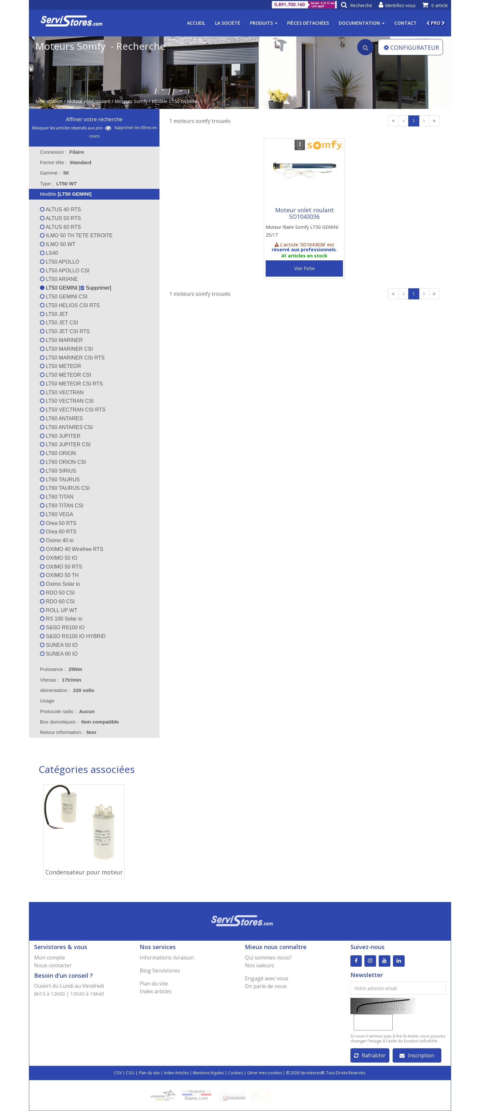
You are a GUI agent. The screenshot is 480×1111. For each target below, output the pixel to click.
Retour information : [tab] (68, 732)
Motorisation (49, 101)
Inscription (416, 1055)
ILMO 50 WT (57, 244)
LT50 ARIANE (59, 279)
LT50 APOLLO (59, 262)
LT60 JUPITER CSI (65, 444)
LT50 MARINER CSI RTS (72, 357)
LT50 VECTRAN (62, 392)
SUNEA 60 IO (59, 654)
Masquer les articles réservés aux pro (71, 128)
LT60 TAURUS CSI (65, 488)
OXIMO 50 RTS (61, 566)
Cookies (235, 1073)
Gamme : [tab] (54, 173)
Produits (263, 23)
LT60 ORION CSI (63, 462)
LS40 (49, 253)
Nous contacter (53, 965)
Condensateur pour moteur (84, 872)
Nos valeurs (259, 965)
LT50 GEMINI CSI (63, 296)
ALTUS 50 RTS (60, 218)
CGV (118, 1073)
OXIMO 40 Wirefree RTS (71, 549)
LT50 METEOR (60, 366)
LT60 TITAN (56, 497)
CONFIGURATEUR (411, 47)
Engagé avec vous (266, 978)
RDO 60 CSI (57, 601)
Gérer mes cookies (264, 1073)
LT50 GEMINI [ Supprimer (75, 288)
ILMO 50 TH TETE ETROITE (76, 235)
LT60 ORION (58, 453)
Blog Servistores (160, 970)
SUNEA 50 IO (59, 645)
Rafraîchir (369, 1055)
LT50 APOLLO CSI (64, 270)
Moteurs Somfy (131, 101)
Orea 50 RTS (58, 523)
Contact (405, 23)
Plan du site (154, 983)
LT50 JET (54, 314)
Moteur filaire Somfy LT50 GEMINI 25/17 (302, 231)
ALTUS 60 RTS (60, 227)
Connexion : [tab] (62, 152)
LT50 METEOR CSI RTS (71, 383)
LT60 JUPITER (60, 436)
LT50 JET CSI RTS (65, 331)
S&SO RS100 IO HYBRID (73, 636)
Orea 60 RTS (58, 531)
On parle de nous (266, 986)
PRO (435, 23)
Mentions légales (208, 1073)
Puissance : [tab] (61, 669)
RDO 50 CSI (57, 592)
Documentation (362, 23)
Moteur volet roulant (88, 101)
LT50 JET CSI (59, 322)
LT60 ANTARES (61, 418)
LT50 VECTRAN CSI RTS (73, 409)
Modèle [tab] (62, 194)
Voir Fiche (304, 268)
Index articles (156, 991)
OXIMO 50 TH (59, 575)
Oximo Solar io (60, 584)
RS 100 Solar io (61, 618)
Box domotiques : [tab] (79, 722)
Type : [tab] (58, 183)
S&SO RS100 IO (62, 627)
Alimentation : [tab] (67, 690)
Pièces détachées (308, 23)
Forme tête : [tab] (65, 162)
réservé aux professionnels (304, 249)
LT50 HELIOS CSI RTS (70, 305)
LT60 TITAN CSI (61, 505)
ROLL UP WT (58, 610)
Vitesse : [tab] (60, 680)
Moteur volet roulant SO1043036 (304, 213)
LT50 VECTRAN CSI (67, 401)
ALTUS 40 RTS (60, 209)
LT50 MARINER (61, 340)
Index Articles (176, 1073)
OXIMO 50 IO (58, 558)
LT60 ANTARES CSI (66, 427)
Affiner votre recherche (94, 119)
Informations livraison (167, 957)
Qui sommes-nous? (268, 957)
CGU (130, 1073)
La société (227, 23)
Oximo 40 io (57, 540)
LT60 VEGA (56, 514)
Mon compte (49, 957)
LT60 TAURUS (60, 479)
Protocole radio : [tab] (67, 711)
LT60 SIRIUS (58, 471)
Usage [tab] (43, 700)
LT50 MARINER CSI (66, 349)
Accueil (196, 23)
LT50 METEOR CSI (65, 375)
